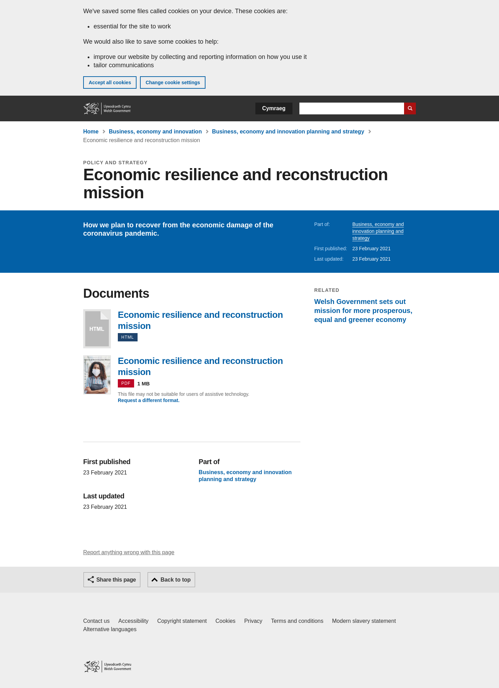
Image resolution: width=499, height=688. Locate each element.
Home (90, 131)
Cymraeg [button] (274, 108)
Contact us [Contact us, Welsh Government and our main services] (96, 621)
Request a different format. (149, 400)
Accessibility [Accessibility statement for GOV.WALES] (133, 621)
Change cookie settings (173, 82)
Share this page (116, 580)
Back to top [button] (175, 580)
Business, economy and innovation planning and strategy (288, 131)
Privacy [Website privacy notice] (253, 621)
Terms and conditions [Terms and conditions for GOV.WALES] (297, 621)
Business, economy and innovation (155, 131)
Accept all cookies (110, 82)
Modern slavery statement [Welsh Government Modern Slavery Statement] (364, 621)
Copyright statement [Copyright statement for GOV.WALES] (182, 621)
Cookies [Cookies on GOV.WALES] (226, 621)
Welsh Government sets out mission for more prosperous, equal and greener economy (363, 310)
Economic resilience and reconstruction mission (97, 328)
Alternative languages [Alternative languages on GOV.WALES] (110, 629)
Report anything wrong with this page (128, 552)
